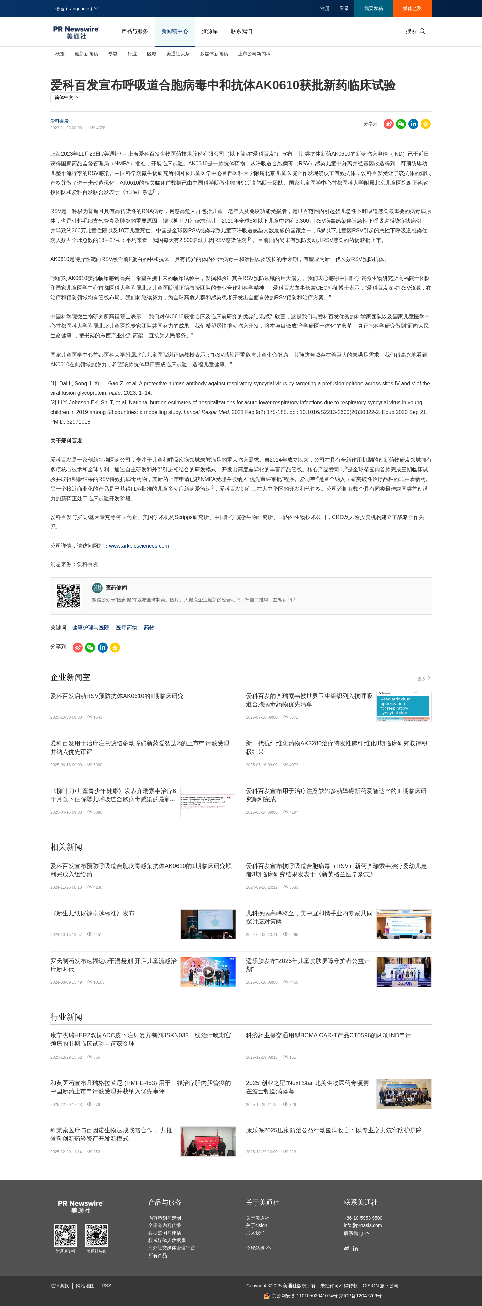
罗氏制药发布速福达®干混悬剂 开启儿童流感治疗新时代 (113, 965)
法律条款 (59, 1285)
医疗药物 (126, 627)
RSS (106, 1285)
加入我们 (255, 1233)
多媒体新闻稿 (214, 53)
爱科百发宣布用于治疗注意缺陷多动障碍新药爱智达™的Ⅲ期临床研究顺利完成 (336, 795)
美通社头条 (178, 53)
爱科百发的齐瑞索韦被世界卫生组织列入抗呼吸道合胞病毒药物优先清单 (309, 700)
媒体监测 (412, 8)
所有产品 (157, 1255)
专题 (112, 53)
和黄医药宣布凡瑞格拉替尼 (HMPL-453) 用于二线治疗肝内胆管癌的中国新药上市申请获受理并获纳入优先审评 (140, 1087)
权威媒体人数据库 (167, 1240)
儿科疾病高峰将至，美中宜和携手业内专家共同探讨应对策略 (309, 917)
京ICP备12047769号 (360, 1295)
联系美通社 (361, 1202)
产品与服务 (134, 31)
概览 (60, 53)
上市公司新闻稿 (254, 53)
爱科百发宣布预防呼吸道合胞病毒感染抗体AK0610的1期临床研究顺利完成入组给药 (141, 870)
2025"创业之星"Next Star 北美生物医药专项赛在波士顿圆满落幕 (307, 1087)
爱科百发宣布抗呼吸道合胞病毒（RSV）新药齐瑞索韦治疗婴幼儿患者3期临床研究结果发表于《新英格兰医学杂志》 (336, 870)
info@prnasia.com (363, 1225)
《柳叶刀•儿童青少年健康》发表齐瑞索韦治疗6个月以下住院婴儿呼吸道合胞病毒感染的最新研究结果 (113, 796)
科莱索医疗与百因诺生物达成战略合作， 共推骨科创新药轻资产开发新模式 (111, 1134)
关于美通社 (262, 1202)
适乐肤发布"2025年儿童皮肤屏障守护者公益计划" (308, 965)
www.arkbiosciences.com (139, 546)
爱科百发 (59, 121)
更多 (424, 678)
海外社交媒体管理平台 (171, 1247)
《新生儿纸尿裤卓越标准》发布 (92, 913)
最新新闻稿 (86, 53)
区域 (151, 53)
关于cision (256, 1225)
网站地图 (85, 1285)
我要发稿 (373, 8)
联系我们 (241, 31)
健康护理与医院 (90, 627)
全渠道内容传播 (164, 1225)
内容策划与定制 (164, 1218)
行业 (132, 53)
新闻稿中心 (174, 31)
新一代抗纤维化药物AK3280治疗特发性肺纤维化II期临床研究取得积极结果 (336, 747)
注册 (325, 8)
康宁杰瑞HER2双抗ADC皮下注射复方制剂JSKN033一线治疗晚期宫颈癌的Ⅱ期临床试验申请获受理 (140, 1039)
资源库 (210, 31)
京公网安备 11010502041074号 (300, 1295)
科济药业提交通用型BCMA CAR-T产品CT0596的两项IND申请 (328, 1035)
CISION (371, 1285)
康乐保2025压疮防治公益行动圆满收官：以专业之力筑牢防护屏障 (334, 1130)
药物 (149, 627)
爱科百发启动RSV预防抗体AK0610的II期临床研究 (117, 696)
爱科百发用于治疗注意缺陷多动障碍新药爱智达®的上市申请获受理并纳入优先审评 (139, 747)
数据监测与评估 (164, 1233)
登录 (344, 8)
